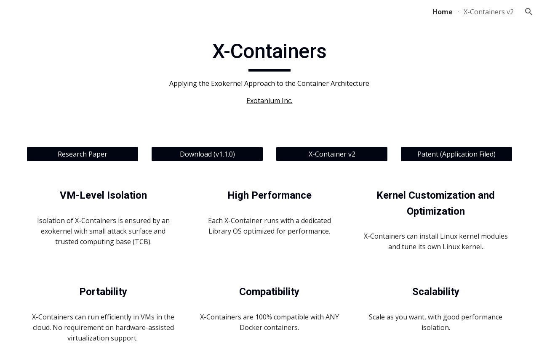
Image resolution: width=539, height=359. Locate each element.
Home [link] (442, 11)
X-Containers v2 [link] (489, 11)
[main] (269, 72)
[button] (529, 12)
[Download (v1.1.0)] (207, 154)
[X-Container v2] (331, 154)
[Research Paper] (82, 154)
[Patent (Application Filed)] (456, 154)
